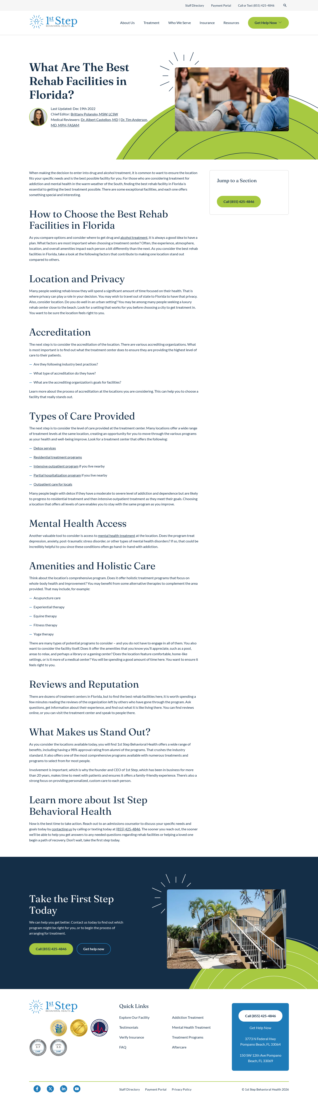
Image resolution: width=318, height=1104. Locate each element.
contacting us (62, 829)
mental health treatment (116, 535)
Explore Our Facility (134, 1017)
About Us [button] (127, 22)
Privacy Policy (181, 1089)
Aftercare (179, 1047)
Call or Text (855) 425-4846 (256, 5)
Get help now (93, 949)
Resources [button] (231, 22)
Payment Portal (221, 5)
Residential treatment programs (58, 457)
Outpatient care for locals (53, 484)
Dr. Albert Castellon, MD (99, 119)
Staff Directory (194, 5)
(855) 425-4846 (128, 829)
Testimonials (128, 1027)
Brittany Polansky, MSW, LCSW (94, 114)
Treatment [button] (151, 22)
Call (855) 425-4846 (238, 201)
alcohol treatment (134, 237)
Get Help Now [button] (266, 22)
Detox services (45, 448)
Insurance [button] (207, 22)
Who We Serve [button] (179, 22)
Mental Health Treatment (191, 1027)
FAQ (122, 1047)
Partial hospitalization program (57, 475)
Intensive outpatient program (56, 466)
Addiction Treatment (188, 1017)
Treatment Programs (187, 1037)
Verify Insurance (131, 1037)
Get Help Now (260, 1028)
